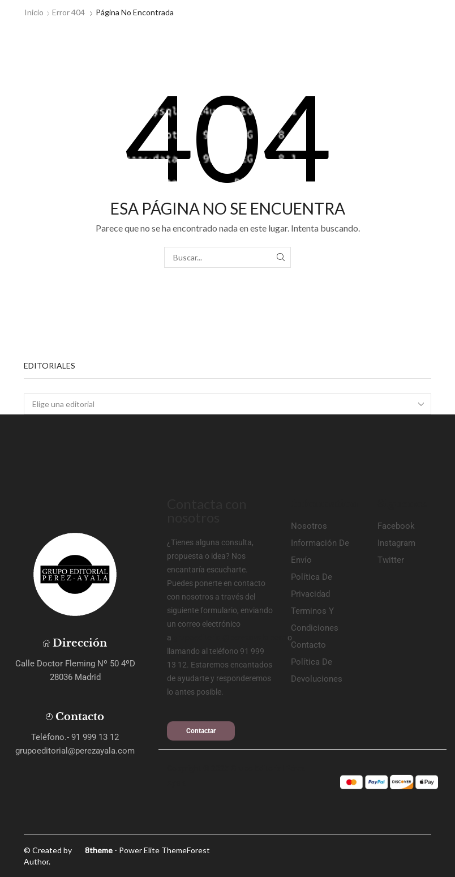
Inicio (34, 12)
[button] (201, 731)
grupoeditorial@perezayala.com (229, 637)
